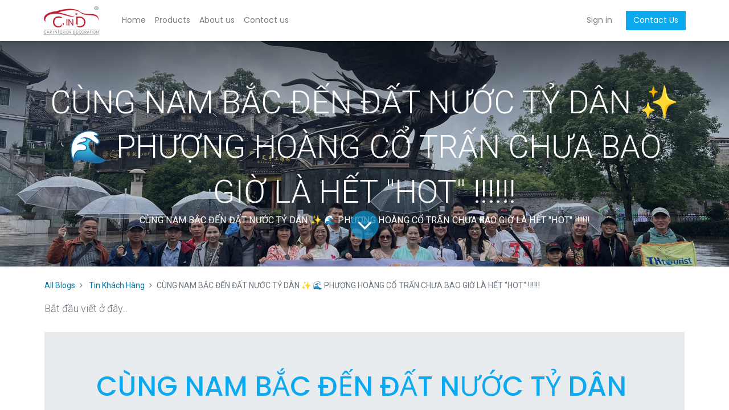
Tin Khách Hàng (117, 285)
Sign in (598, 20)
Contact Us (654, 20)
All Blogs (59, 285)
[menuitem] (134, 20)
